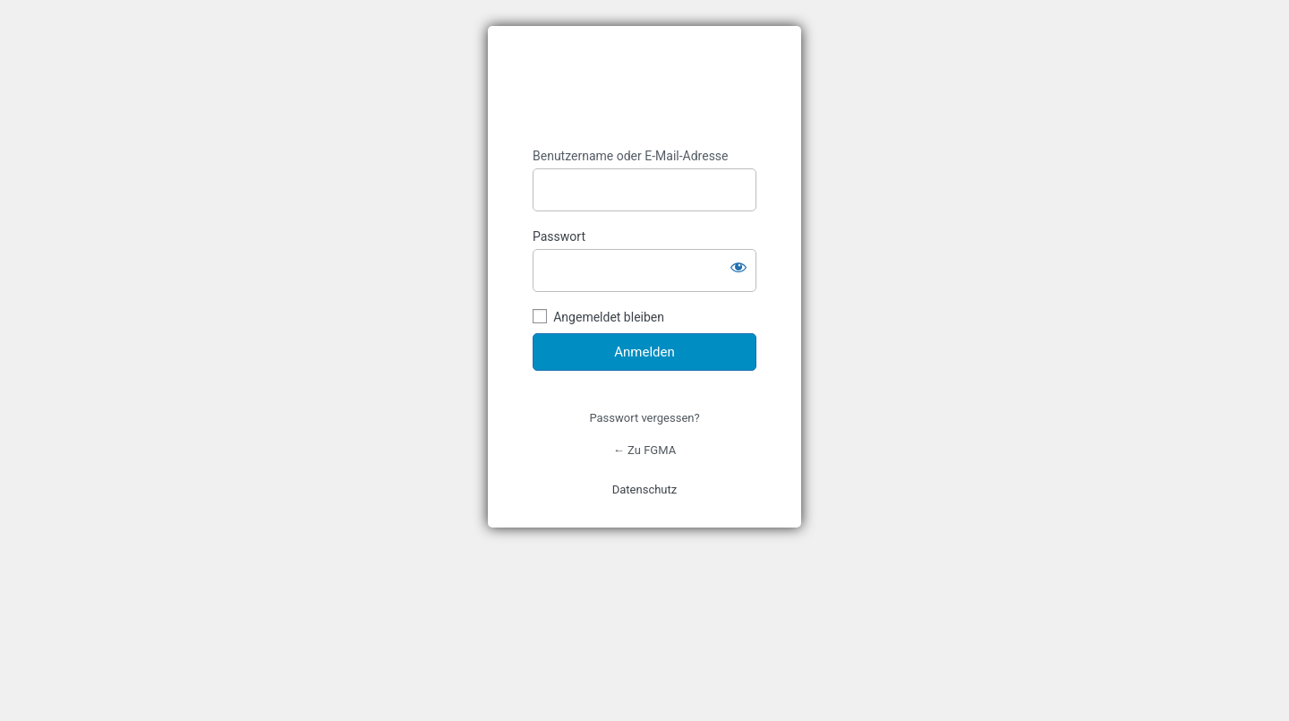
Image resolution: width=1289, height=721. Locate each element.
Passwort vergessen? (644, 418)
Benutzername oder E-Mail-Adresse (631, 156)
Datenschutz (644, 489)
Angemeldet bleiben (608, 317)
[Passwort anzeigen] (738, 267)
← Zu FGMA (644, 450)
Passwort (559, 236)
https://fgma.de (644, 86)
